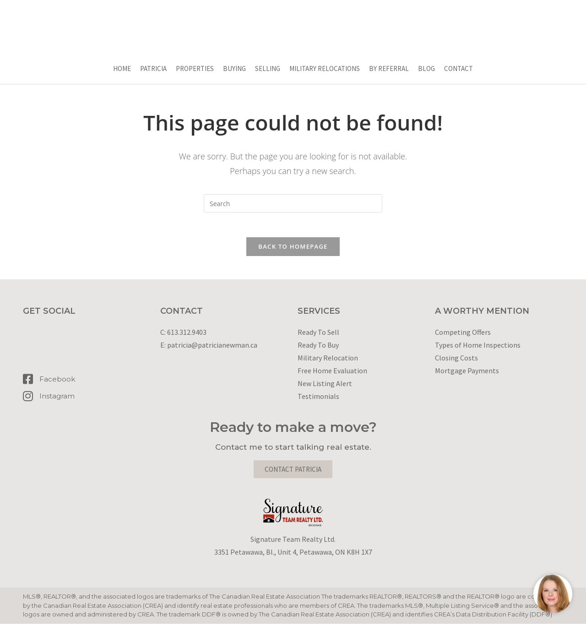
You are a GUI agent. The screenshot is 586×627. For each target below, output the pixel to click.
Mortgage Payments (467, 373)
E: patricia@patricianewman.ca (208, 348)
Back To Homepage (292, 249)
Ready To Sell (318, 335)
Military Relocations (324, 68)
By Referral (389, 68)
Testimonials (318, 399)
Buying (234, 68)
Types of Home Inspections (478, 348)
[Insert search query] (293, 203)
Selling (267, 68)
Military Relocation (328, 360)
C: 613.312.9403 (183, 335)
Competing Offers (463, 335)
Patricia (153, 68)
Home (122, 68)
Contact (458, 68)
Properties (195, 68)
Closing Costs (456, 360)
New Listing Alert (325, 386)
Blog (426, 68)
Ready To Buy (318, 348)
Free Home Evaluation (332, 373)
